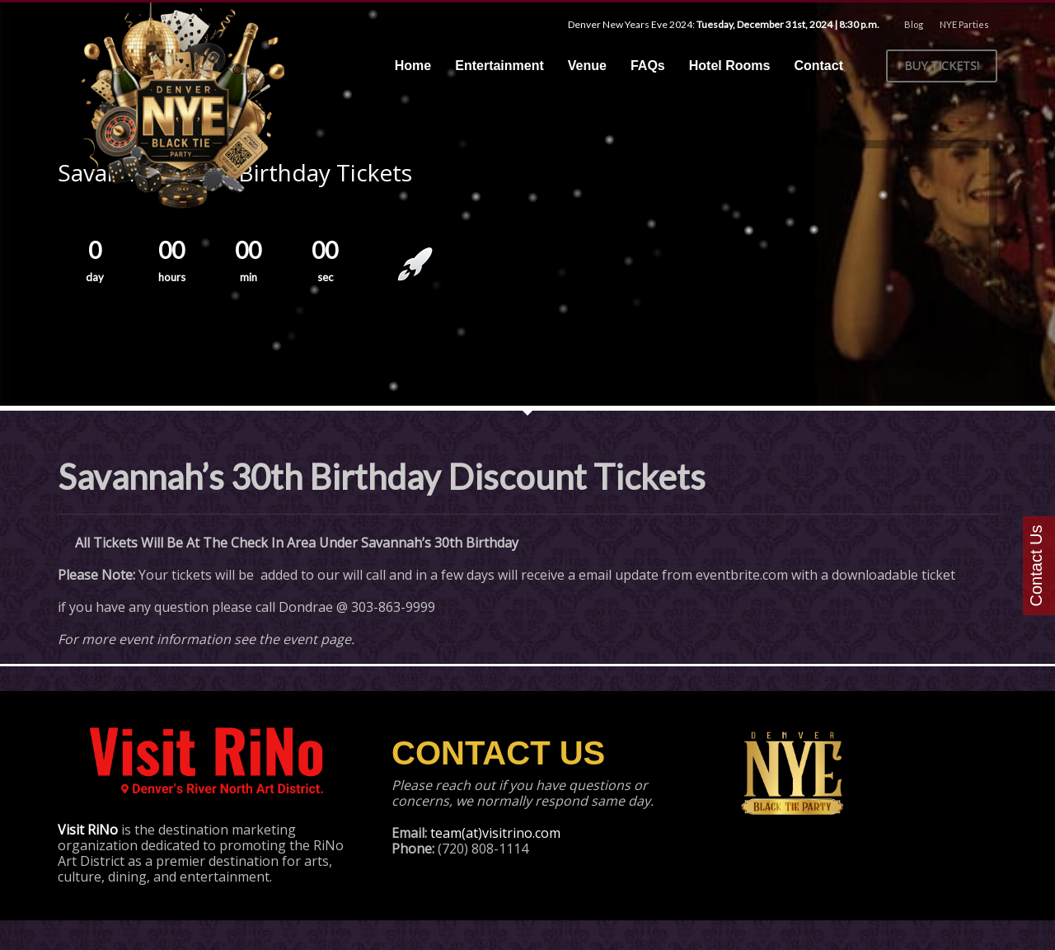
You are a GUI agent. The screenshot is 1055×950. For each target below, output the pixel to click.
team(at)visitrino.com (495, 833)
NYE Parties (964, 24)
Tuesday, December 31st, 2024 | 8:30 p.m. (787, 24)
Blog (913, 24)
